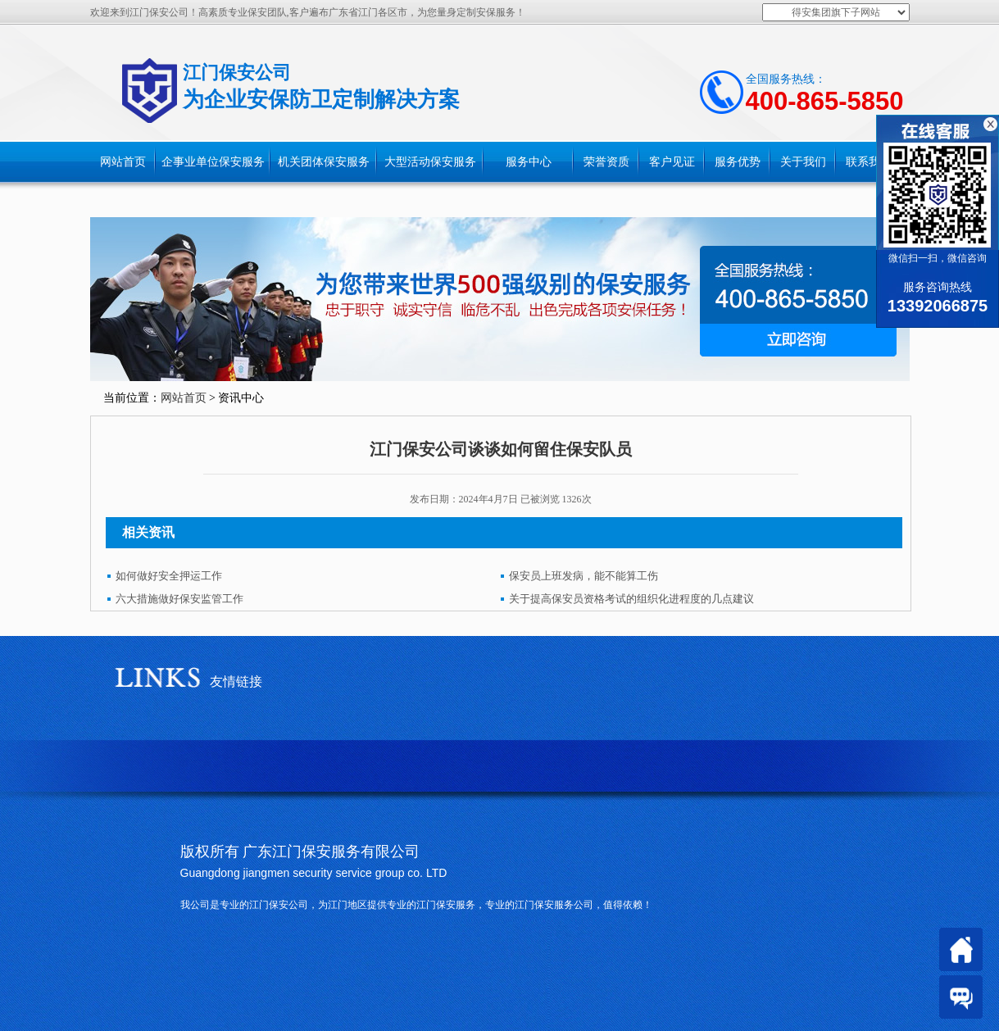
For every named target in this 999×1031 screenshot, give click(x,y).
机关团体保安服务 (324, 162)
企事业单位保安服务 (213, 162)
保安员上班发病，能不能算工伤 (583, 576)
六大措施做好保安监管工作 (179, 599)
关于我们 (803, 162)
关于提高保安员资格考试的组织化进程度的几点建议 (631, 599)
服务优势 (738, 162)
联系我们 (869, 162)
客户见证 (672, 162)
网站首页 (123, 162)
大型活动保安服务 (430, 162)
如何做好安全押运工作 (169, 576)
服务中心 (529, 162)
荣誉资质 (606, 162)
